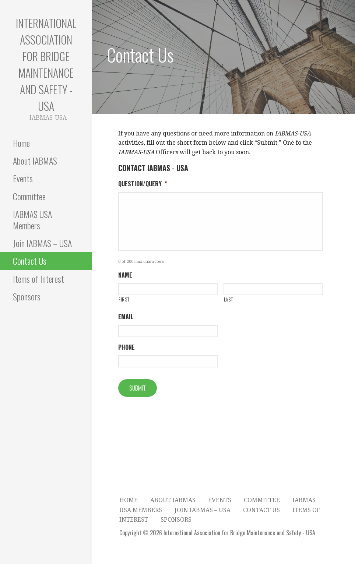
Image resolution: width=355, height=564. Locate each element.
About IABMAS (35, 160)
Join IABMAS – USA (42, 243)
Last (228, 299)
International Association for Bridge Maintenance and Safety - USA (46, 64)
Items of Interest (38, 278)
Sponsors (27, 296)
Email (126, 317)
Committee (29, 196)
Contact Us (29, 260)
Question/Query (142, 184)
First (124, 299)
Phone (126, 347)
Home (21, 142)
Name (125, 275)
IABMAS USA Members (32, 219)
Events (23, 178)
